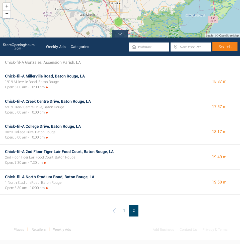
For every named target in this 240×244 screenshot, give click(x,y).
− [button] (7, 14)
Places (19, 230)
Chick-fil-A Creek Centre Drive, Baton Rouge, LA (48, 101)
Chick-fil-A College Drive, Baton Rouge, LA (43, 126)
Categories (80, 46)
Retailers (39, 230)
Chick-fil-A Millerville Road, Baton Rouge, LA (45, 76)
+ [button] (7, 6)
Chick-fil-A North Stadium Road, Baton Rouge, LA (49, 176)
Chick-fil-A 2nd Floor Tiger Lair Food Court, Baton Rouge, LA (59, 151)
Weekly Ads (56, 46)
